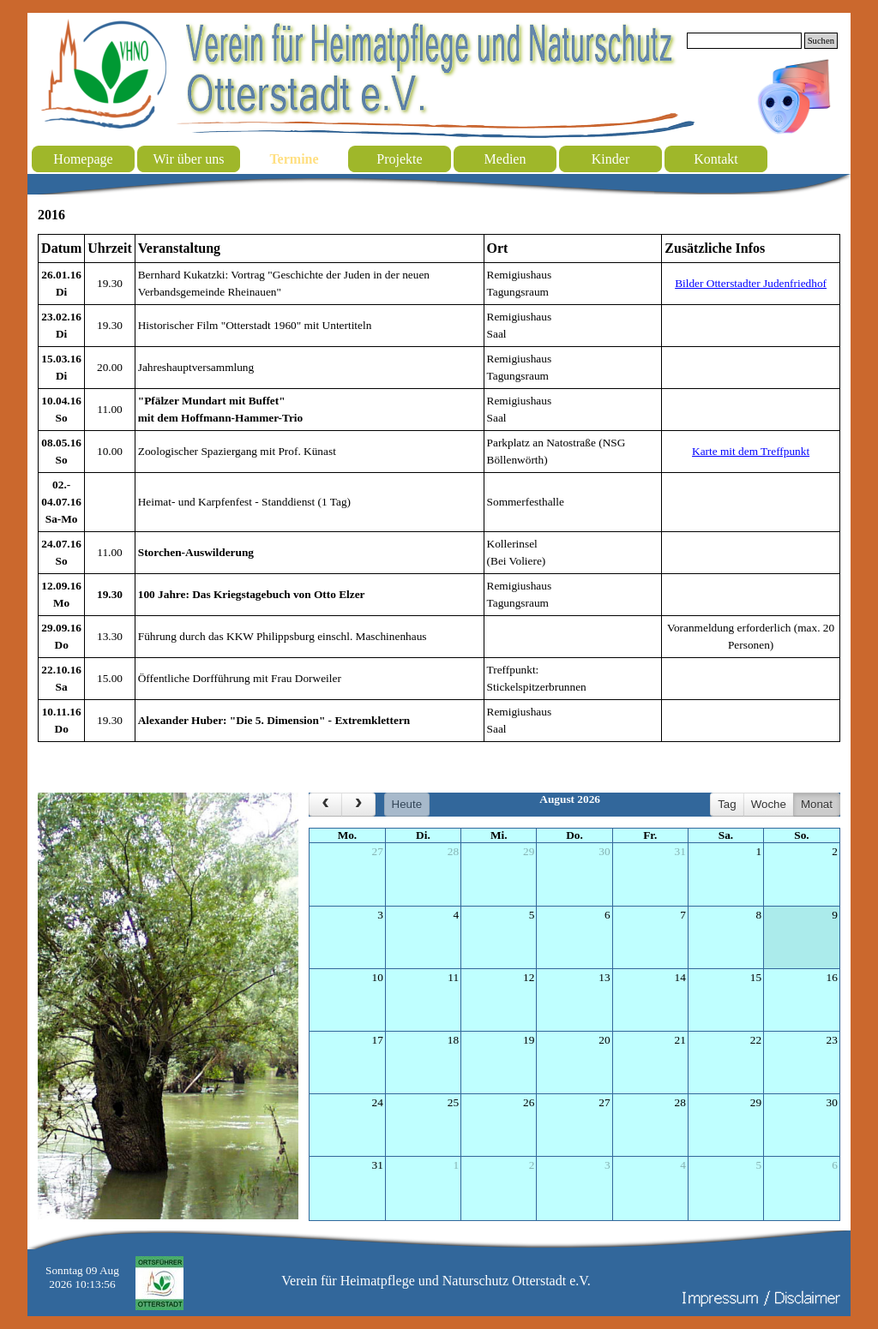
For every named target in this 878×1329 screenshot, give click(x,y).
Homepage (82, 159)
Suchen (821, 40)
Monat (817, 804)
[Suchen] (744, 41)
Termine (293, 159)
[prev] (325, 805)
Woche (768, 804)
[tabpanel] (439, 488)
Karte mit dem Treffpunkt (750, 451)
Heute (407, 804)
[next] (358, 805)
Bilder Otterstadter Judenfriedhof (751, 283)
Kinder (610, 159)
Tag (727, 804)
